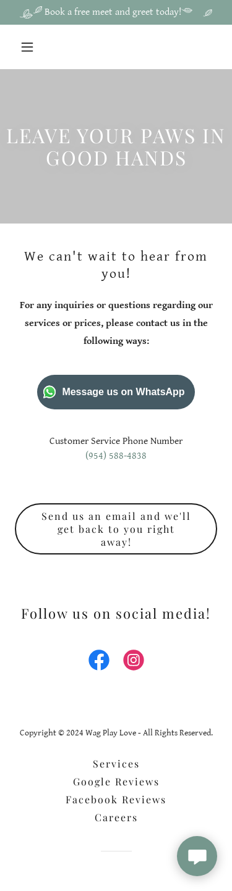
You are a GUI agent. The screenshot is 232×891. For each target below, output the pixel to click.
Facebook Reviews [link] (116, 799)
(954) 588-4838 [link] (116, 456)
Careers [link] (116, 817)
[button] (30, 47)
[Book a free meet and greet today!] (116, 12)
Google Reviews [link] (116, 781)
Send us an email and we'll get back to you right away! (116, 528)
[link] (99, 662)
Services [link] (116, 763)
